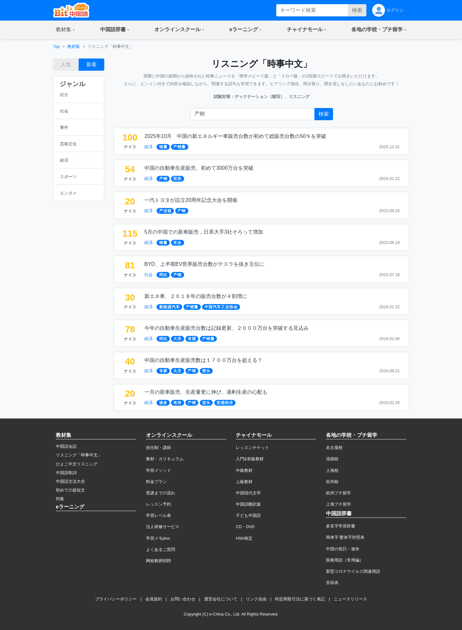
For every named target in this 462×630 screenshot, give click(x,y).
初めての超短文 (70, 490)
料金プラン (156, 481)
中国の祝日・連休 (342, 548)
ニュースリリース (350, 599)
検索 (357, 10)
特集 (60, 498)
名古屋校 (334, 447)
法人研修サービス (162, 526)
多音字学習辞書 (340, 526)
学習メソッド (158, 470)
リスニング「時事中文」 (79, 455)
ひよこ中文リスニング (77, 464)
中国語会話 (66, 446)
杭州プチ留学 (338, 493)
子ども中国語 (248, 515)
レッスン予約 (158, 504)
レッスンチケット (252, 447)
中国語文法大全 (70, 481)
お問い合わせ (182, 599)
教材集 (73, 46)
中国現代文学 (248, 493)
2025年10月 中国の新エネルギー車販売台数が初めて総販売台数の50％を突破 (235, 136)
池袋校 (332, 458)
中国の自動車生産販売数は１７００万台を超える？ (203, 360)
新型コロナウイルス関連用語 (353, 571)
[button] (65, 30)
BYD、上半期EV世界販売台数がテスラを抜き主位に (204, 264)
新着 (91, 64)
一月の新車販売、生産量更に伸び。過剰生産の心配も (206, 392)
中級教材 (244, 470)
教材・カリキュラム (165, 458)
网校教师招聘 (158, 560)
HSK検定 (244, 538)
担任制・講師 (158, 447)
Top (56, 46)
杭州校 (332, 481)
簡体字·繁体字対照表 (345, 537)
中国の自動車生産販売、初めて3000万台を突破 (198, 168)
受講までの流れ (160, 493)
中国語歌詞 (66, 472)
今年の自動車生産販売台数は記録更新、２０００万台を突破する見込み (226, 328)
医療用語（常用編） (345, 560)
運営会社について (220, 599)
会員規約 (153, 599)
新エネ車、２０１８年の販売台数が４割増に (195, 296)
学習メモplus (158, 538)
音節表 (332, 582)
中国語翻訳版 (248, 504)
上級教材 (244, 481)
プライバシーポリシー (116, 599)
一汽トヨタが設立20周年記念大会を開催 (190, 200)
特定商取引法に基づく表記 (300, 599)
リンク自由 (256, 599)
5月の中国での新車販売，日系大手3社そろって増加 (203, 232)
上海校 (332, 470)
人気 (66, 64)
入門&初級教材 (250, 458)
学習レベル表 (158, 515)
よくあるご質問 (160, 549)
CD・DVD (245, 526)
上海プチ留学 (338, 504)
